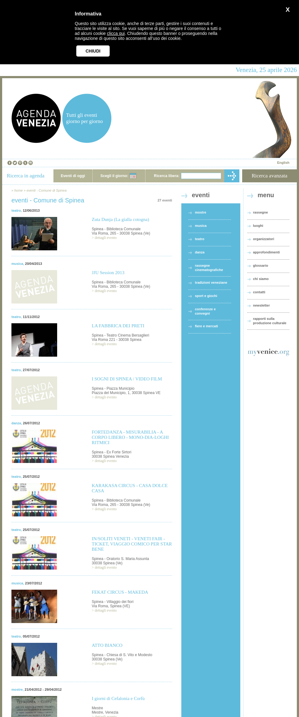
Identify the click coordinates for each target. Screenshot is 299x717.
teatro (16, 210)
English (283, 162)
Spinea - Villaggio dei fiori (112, 602)
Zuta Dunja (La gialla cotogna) (120, 219)
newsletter (261, 305)
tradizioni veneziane (211, 282)
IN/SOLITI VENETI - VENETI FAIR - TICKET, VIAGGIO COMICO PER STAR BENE (132, 544)
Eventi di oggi (73, 176)
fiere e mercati (206, 326)
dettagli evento (106, 237)
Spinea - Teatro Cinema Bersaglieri (120, 335)
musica (17, 263)
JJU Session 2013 (108, 272)
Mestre (97, 708)
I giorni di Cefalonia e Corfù (118, 698)
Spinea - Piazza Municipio (113, 388)
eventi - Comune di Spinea (47, 190)
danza (16, 423)
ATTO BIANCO (107, 645)
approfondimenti (266, 252)
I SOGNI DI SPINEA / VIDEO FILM (127, 378)
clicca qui (116, 33)
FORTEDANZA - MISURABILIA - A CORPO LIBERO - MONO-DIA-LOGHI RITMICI (130, 437)
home (18, 190)
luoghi (258, 225)
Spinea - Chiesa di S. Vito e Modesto (122, 655)
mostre (17, 689)
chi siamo (261, 279)
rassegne (260, 212)
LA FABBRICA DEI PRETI (118, 325)
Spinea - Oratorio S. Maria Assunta (120, 559)
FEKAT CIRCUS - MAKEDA (120, 592)
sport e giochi (206, 296)
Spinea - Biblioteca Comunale (116, 229)
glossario (260, 265)
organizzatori (263, 239)
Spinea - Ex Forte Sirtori (111, 452)
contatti (259, 292)
